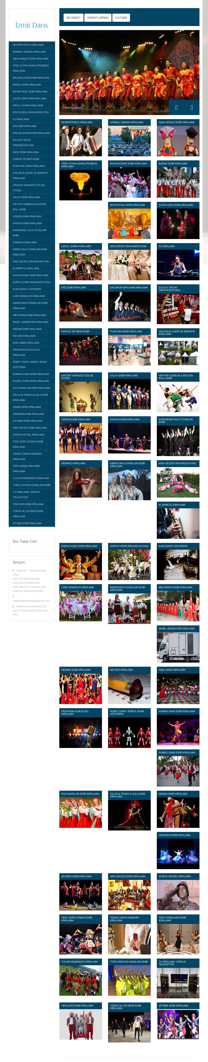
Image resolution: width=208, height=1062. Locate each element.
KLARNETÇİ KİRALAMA (26, 268)
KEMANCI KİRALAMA (25, 242)
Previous (176, 107)
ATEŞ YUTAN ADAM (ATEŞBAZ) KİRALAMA (31, 68)
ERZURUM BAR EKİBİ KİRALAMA (31, 133)
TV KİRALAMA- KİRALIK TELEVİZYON (26, 494)
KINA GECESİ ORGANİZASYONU (31, 261)
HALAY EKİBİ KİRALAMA (26, 197)
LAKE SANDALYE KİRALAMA (29, 296)
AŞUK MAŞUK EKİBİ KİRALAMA (31, 58)
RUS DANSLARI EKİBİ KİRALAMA (31, 387)
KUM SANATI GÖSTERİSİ (27, 289)
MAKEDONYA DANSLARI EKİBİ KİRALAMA (30, 305)
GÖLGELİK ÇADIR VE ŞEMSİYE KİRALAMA (30, 175)
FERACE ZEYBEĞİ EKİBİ (26, 159)
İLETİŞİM (121, 17)
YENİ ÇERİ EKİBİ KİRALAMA (28, 504)
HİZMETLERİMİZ (97, 17)
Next (191, 107)
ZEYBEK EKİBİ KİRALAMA (27, 523)
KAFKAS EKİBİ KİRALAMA (27, 223)
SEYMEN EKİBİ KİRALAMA (27, 420)
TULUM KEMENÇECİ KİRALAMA (31, 478)
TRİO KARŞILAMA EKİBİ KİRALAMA (26, 468)
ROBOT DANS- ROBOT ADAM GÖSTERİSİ (30, 364)
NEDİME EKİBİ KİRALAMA (27, 328)
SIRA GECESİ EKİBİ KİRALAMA (30, 427)
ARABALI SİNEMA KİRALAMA (29, 51)
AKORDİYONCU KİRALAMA (28, 44)
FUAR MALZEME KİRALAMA (29, 165)
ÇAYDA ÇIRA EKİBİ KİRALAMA (30, 98)
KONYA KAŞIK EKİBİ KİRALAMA (30, 275)
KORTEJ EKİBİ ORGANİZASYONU (32, 282)
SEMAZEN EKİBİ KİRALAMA (28, 413)
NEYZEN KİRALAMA (24, 335)
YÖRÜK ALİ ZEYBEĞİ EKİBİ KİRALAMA (28, 514)
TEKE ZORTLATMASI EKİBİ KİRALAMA (28, 444)
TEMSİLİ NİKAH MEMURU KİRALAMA (27, 456)
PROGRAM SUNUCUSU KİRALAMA (26, 352)
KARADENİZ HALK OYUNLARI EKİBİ (30, 233)
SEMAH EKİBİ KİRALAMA (27, 407)
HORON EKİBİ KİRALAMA (27, 216)
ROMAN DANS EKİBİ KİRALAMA (31, 374)
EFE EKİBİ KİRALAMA (25, 126)
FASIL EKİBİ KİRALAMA (26, 152)
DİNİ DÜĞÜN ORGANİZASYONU (31, 112)
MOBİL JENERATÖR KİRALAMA (30, 322)
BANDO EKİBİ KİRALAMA (27, 84)
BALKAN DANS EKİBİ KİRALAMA (31, 77)
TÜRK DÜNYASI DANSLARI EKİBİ (31, 485)
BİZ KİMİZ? (73, 17)
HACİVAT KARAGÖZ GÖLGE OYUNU (28, 188)
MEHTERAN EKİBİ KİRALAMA (29, 315)
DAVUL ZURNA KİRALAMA (28, 105)
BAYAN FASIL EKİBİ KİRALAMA (30, 91)
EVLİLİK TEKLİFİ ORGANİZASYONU (23, 142)
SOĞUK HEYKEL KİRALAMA (28, 434)
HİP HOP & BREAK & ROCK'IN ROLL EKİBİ (29, 207)
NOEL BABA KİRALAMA (26, 342)
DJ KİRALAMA (21, 119)
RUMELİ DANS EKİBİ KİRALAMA (31, 381)
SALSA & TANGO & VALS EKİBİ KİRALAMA (30, 397)
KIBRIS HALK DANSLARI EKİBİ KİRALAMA (30, 252)
